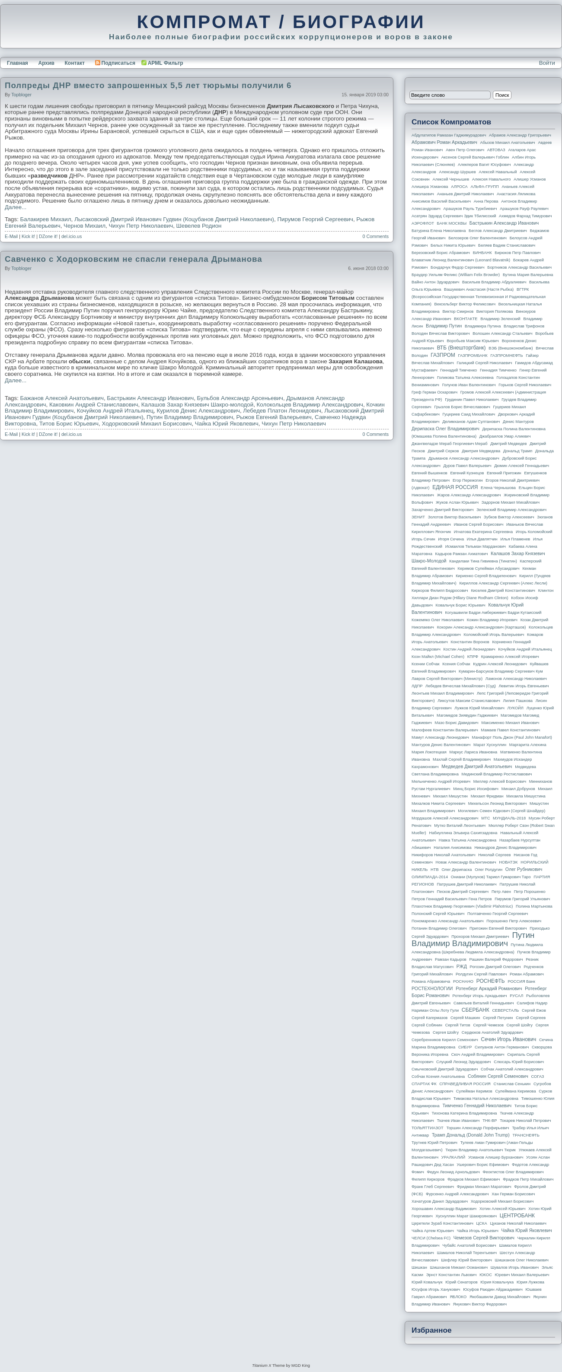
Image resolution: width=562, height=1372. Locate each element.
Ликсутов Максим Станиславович (468, 701)
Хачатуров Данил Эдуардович (440, 1201)
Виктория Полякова (494, 311)
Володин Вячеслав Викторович (441, 333)
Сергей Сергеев (531, 1018)
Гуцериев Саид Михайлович (469, 414)
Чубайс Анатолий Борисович (469, 1245)
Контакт (74, 63)
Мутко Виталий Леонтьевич (459, 825)
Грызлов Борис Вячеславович (462, 407)
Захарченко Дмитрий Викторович (443, 510)
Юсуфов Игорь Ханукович (436, 1289)
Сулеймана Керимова (515, 1091)
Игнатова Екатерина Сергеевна (483, 532)
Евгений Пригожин (504, 473)
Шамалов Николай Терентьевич (467, 1253)
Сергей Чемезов (488, 1025)
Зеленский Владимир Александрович (511, 510)
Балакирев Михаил (45, 219)
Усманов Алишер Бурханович (495, 1157)
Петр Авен (501, 891)
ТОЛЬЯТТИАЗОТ (428, 1128)
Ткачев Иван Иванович (458, 1120)
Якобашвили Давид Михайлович (499, 1297)
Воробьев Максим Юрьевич (473, 341)
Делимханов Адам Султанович (471, 421)
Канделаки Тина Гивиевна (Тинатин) (483, 561)
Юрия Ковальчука (497, 1282)
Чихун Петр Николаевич (141, 225)
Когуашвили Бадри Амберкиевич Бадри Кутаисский (493, 612)
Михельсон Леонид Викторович (497, 803)
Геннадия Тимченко (498, 370)
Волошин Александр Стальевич (502, 333)
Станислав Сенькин (512, 1084)
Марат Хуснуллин (489, 745)
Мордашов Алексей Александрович (445, 818)
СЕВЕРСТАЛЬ (505, 1010)
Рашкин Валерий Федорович (496, 959)
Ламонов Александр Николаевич (516, 678)
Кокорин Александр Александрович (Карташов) (481, 627)
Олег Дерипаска (456, 869)
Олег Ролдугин (488, 869)
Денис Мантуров (518, 421)
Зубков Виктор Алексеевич (509, 517)
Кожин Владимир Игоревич (492, 620)
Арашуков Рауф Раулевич (524, 208)
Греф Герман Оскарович (434, 392)
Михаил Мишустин (450, 796)
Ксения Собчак (456, 664)
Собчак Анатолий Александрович (512, 1069)
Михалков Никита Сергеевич (438, 803)
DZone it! (48, 236)
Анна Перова (486, 201)
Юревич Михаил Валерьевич (522, 1275)
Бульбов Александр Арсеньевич (240, 398)
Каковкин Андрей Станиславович (93, 404)
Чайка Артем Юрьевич (433, 1231)
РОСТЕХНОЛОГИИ (432, 988)
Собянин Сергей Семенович (498, 1076)
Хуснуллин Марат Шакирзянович (466, 1216)
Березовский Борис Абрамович (441, 253)
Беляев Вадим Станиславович (506, 245)
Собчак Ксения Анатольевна (438, 1076)
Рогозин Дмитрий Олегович (495, 967)
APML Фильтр (165, 63)
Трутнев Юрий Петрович (434, 1142)
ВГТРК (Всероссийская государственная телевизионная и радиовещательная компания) (479, 296)
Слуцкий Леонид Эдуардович (463, 1062)
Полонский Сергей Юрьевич (438, 913)
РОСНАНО (463, 981)
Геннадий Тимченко (458, 370)
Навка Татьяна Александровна (467, 840)
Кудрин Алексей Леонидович (500, 664)
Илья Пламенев (515, 539)
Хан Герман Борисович (513, 1194)
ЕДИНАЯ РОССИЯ (455, 487)
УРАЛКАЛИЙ (453, 1157)
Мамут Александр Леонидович (440, 737)
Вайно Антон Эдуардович (435, 282)
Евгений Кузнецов (467, 473)
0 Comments (376, 236)
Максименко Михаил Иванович (510, 723)
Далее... (15, 207)
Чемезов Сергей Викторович (483, 1237)
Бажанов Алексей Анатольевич (62, 398)
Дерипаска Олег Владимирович (445, 428)
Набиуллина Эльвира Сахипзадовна (463, 833)
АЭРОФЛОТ (423, 223)
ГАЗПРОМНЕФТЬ (506, 355)
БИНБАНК (482, 253)
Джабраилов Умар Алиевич (505, 436)
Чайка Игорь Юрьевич (477, 1231)
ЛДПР (417, 686)
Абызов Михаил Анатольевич (507, 142)
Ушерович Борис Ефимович (483, 1164)
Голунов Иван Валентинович (469, 385)
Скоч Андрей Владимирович (478, 1054)
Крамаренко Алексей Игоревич (510, 656)
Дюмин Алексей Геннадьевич (521, 466)
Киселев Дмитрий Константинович (503, 590)
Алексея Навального (491, 179)
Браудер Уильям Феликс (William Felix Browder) (456, 275)
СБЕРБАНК (475, 1010)
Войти (547, 63)
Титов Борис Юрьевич (69, 423)
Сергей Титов (457, 1025)
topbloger (21, 94)
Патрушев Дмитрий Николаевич (466, 884)
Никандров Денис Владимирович (505, 847)
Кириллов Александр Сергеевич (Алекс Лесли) (503, 583)
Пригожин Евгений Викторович (498, 928)
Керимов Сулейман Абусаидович (488, 568)
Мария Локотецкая (429, 752)
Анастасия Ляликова (516, 194)
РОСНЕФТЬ (490, 981)
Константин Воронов (469, 642)
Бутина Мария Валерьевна (528, 275)
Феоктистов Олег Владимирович (513, 1172)
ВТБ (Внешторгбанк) (461, 348)
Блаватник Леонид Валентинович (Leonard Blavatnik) (461, 260)
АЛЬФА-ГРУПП (484, 186)
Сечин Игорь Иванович (508, 1039)
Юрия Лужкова (530, 1282)
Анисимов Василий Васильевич (441, 201)
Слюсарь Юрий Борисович (519, 1062)
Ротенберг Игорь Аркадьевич (480, 996)
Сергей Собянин (427, 1025)
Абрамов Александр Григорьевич (520, 135)
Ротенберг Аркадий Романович (489, 988)
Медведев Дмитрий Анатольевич (476, 766)
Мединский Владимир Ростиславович (497, 774)
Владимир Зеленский (500, 319)
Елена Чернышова (498, 488)
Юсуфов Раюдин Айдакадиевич (493, 1289)
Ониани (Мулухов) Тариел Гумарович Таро (491, 877)
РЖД (462, 966)
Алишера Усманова (430, 186)
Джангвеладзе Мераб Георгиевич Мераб (450, 443)
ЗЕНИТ (418, 517)
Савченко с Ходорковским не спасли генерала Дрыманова (133, 259)
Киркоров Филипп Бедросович (440, 590)
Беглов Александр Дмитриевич (498, 231)
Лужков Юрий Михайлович (479, 708)
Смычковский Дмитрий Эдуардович (445, 1069)
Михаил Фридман (487, 796)
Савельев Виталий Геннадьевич (483, 1003)
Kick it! (28, 236)
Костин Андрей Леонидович (469, 649)
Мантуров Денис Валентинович (441, 745)
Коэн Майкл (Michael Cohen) (438, 656)
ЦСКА (481, 1223)
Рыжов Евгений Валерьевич (273, 417)
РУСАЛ (516, 996)
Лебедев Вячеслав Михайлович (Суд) (460, 686)
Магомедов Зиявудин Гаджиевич (467, 715)
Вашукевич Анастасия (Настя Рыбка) (479, 289)
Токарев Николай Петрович (525, 1120)
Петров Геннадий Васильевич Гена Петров (452, 899)
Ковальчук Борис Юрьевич (460, 605)
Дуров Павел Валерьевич (468, 466)
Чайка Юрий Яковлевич (227, 423)
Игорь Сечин (423, 539)
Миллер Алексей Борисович (499, 781)
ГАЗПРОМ (443, 355)
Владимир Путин (444, 325)
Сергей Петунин (498, 1018)
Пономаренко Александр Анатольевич (448, 921)
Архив (46, 63)
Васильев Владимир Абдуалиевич (494, 282)
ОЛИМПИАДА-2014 (430, 877)
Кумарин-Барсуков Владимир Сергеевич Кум (501, 671)
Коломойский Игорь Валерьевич (494, 634)
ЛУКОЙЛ (516, 708)
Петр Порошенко (530, 891)
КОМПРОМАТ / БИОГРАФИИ (281, 21)
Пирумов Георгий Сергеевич (315, 219)
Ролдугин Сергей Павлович (481, 974)
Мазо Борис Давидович (457, 723)
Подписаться (115, 63)
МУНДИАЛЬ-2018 (509, 818)
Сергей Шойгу (520, 1025)
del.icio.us (71, 236)
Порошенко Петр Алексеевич (513, 921)
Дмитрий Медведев (508, 443)
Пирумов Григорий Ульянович (522, 899)
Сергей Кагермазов (429, 1018)
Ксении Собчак (426, 664)
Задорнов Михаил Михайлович (511, 502)
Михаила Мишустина (526, 796)
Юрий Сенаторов (461, 1282)
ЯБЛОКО (458, 1297)
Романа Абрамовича (431, 981)
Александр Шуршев (457, 172)
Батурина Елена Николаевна (439, 231)
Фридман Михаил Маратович (484, 1187)
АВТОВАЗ (496, 150)
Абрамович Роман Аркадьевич (444, 142)
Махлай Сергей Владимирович (462, 759)
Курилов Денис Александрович (197, 410)
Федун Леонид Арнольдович (453, 1172)
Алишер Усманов (530, 179)
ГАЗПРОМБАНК (472, 355)
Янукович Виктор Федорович (480, 1304)
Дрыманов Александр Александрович (463, 458)
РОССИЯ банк (521, 981)
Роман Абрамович (527, 974)
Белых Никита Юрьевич (453, 245)
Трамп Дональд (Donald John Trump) (471, 1134)
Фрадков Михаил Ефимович (473, 1179)
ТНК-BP (489, 1120)
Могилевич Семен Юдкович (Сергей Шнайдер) (501, 811)
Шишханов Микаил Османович (459, 1267)
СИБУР (465, 1047)
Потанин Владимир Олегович (439, 928)
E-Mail (11, 236)
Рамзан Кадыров (450, 959)
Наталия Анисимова (452, 847)
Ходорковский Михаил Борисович (147, 423)
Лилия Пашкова (518, 701)
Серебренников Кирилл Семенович (445, 1040)
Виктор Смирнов (458, 311)
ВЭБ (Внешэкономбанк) (511, 348)
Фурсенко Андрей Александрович (457, 1194)
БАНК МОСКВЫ (452, 223)
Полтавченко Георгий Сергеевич (497, 913)
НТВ (435, 869)
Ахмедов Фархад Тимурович (525, 216)
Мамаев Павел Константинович (510, 730)
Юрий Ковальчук (427, 1282)
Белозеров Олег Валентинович (477, 238)
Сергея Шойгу (446, 1032)
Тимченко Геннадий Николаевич (477, 1105)
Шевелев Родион (199, 225)
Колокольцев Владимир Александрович (310, 404)
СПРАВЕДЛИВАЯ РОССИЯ (465, 1084)
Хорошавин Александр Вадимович (444, 1209)
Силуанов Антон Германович (502, 1047)
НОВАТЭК (508, 862)
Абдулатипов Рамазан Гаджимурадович (449, 135)
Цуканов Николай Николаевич (518, 1223)
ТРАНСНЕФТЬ (526, 1135)
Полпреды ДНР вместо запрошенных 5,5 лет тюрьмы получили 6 (148, 85)
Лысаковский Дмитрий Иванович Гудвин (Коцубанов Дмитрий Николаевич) (174, 219)
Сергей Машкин (465, 1018)
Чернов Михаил (84, 225)
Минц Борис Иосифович (475, 789)
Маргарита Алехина (527, 745)
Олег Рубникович (524, 869)
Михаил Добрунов (518, 789)
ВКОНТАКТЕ (466, 319)
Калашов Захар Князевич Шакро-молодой (197, 404)
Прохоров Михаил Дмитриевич (480, 936)
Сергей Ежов (534, 1010)
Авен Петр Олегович (465, 150)
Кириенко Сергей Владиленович (486, 576)
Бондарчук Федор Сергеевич (457, 267)
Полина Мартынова (534, 906)
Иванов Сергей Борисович (479, 524)
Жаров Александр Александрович (469, 495)
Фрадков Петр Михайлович (528, 1179)
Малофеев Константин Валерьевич (445, 730)
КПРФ (472, 656)
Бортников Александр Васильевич (519, 267)
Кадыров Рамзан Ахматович (461, 554)
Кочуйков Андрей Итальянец (115, 410)
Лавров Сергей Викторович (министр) (447, 678)
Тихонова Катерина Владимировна (464, 1113)
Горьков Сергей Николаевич (524, 385)
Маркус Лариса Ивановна (474, 752)
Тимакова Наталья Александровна (485, 1098)
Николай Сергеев (494, 855)
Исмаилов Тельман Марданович (475, 546)
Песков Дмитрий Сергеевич (463, 891)
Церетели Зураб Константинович (442, 1223)
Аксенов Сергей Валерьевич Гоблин (475, 157)
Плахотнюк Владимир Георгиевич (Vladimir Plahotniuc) (462, 906)
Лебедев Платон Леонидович (282, 410)
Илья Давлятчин (482, 539)
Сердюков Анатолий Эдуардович (492, 1032)
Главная (17, 63)
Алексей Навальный (498, 172)
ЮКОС (485, 1275)
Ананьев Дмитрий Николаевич (465, 194)
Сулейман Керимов (474, 1091)
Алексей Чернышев (450, 179)
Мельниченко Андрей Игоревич (441, 781)
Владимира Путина (483, 326)
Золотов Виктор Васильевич (454, 517)
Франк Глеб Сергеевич (433, 1187)
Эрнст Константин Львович (451, 1275)
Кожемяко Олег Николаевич (438, 620)
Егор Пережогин (468, 480)
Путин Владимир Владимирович (190, 417)
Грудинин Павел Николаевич (471, 399)
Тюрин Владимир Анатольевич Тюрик (480, 1150)
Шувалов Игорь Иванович (515, 1267)
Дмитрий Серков (443, 451)
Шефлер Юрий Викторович (466, 1260)
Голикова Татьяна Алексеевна (465, 377)
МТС (485, 818)
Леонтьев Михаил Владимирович (443, 693)
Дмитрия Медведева (481, 451)
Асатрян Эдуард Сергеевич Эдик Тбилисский (454, 216)
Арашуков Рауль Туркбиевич (470, 208)
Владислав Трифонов (524, 326)
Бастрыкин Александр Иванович (150, 398)
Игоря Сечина (451, 539)
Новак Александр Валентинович (466, 862)
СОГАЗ (537, 1076)
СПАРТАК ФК (424, 1084)
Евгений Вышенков (429, 473)
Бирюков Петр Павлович (517, 253)
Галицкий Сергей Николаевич (484, 363)
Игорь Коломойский (534, 532)
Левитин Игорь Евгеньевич (523, 686)
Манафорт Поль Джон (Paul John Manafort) (512, 737)
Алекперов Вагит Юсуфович (484, 164)
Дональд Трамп (517, 451)
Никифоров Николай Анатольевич (444, 855)
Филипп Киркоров (428, 1179)
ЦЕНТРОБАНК (517, 1216)
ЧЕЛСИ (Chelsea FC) (431, 1238)
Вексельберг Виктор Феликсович (465, 304)
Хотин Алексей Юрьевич (502, 1209)
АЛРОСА (459, 186)
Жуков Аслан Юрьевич (457, 502)
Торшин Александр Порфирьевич (477, 1128)
